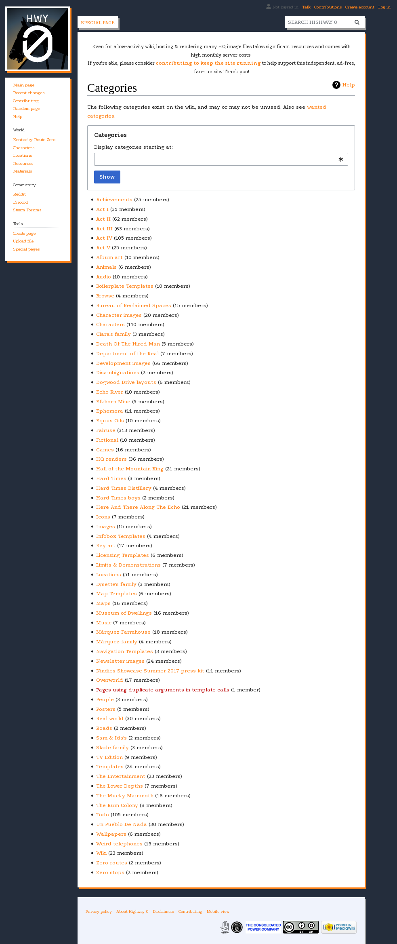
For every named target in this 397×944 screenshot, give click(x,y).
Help (348, 85)
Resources (23, 163)
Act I (102, 209)
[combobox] (221, 159)
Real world (110, 718)
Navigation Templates (124, 651)
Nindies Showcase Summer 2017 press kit (150, 671)
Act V (103, 247)
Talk (306, 7)
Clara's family (113, 334)
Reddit (19, 194)
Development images (123, 363)
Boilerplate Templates (124, 286)
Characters (110, 324)
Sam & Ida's (111, 738)
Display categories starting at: (133, 147)
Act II (103, 219)
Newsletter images (120, 661)
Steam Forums (27, 210)
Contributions (328, 7)
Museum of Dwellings (124, 613)
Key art (106, 545)
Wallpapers (111, 834)
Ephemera (109, 411)
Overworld (109, 680)
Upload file (23, 241)
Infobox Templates (120, 536)
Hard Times (111, 478)
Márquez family (116, 641)
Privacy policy (99, 911)
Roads (104, 728)
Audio (103, 277)
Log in (384, 7)
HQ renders (111, 459)
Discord (20, 202)
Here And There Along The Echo (138, 507)
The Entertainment (120, 776)
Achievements (114, 199)
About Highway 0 (132, 911)
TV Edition (109, 757)
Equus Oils (110, 420)
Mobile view (218, 911)
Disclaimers (163, 911)
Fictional (107, 440)
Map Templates (116, 593)
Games (105, 450)
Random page (26, 108)
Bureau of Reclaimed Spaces (133, 305)
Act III (104, 228)
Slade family (112, 747)
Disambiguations (117, 372)
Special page (98, 22)
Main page (23, 85)
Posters (106, 709)
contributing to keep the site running (208, 63)
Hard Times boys (118, 498)
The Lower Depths (119, 786)
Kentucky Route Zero (34, 139)
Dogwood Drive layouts (126, 382)
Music (103, 623)
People (105, 699)
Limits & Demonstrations (128, 565)
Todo (102, 814)
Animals (106, 267)
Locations (108, 574)
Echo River (109, 392)
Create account (359, 7)
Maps (103, 603)
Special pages (26, 249)
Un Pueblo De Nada (121, 824)
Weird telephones (119, 844)
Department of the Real (127, 353)
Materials (22, 171)
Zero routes (111, 863)
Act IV (104, 238)
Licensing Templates (122, 555)
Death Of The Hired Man (128, 344)
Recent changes (28, 92)
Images (105, 526)
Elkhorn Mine (113, 401)
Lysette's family (116, 584)
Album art (109, 257)
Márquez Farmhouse (123, 632)
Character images (119, 315)
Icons (103, 517)
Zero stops (110, 872)
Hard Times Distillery (123, 488)
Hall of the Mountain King (130, 469)
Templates (110, 766)
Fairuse (106, 430)
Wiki (101, 853)
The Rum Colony (117, 805)
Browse (105, 296)
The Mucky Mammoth (124, 795)
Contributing (26, 100)
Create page (24, 233)
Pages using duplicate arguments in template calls (162, 690)
